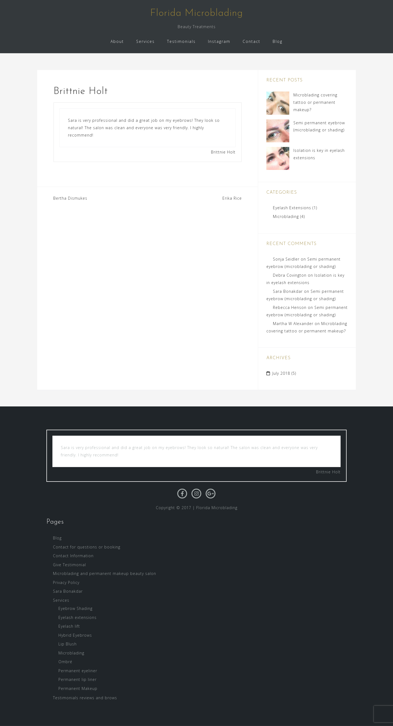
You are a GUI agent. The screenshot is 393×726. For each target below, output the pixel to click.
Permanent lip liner (77, 679)
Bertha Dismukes (70, 198)
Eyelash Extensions (292, 207)
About (117, 41)
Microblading (286, 216)
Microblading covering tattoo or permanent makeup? (315, 102)
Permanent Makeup (77, 688)
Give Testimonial (69, 564)
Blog (277, 41)
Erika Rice (232, 198)
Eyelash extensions (77, 617)
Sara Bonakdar (288, 291)
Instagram (219, 41)
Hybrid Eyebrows (75, 635)
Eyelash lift (69, 626)
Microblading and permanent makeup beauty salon (104, 573)
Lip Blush (67, 644)
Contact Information (73, 555)
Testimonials (181, 41)
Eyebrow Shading (75, 608)
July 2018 (281, 373)
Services (145, 41)
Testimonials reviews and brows (85, 697)
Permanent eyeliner (77, 670)
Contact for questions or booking (86, 547)
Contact (251, 41)
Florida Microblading (196, 13)
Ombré (65, 661)
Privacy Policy (66, 582)
